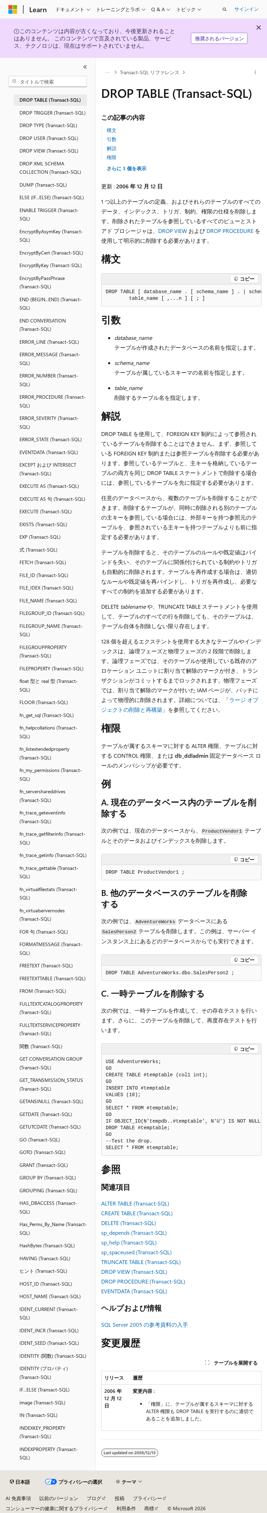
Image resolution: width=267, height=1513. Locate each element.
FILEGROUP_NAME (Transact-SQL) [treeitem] (51, 630)
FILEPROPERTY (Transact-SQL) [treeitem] (51, 668)
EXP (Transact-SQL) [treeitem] (39, 536)
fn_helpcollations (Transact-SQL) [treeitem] (48, 732)
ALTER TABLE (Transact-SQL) (135, 1203)
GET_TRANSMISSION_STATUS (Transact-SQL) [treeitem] (51, 1084)
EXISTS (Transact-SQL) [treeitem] (43, 524)
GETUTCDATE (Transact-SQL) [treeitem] (50, 1126)
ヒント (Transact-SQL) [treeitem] (43, 1271)
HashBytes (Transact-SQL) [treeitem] (47, 1245)
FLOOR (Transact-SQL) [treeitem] (43, 702)
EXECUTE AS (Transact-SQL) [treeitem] (49, 486)
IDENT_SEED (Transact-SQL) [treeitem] (49, 1343)
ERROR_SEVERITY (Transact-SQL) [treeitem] (49, 422)
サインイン (246, 9)
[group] (181, 295)
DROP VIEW (172, 230)
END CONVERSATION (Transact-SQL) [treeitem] (42, 325)
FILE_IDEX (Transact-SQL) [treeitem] (46, 587)
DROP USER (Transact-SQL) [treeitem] (48, 138)
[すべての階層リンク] (107, 72)
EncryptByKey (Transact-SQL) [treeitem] (50, 265)
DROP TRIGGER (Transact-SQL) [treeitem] (52, 112)
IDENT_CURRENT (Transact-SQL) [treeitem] (48, 1313)
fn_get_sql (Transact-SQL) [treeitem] (46, 715)
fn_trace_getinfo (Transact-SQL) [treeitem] (53, 855)
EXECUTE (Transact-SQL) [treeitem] (45, 511)
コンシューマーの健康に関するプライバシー (54, 1508)
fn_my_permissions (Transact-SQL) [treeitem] (50, 774)
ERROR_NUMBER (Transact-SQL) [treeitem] (48, 380)
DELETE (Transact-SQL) (128, 1222)
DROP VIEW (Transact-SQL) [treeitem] (48, 150)
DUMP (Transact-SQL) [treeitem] (43, 184)
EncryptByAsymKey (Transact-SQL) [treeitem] (51, 235)
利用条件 (126, 1508)
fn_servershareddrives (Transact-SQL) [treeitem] (42, 795)
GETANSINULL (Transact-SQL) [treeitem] (51, 1101)
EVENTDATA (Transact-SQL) (134, 1291)
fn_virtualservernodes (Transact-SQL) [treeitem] (42, 914)
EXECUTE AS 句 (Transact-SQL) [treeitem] (52, 499)
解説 (111, 148)
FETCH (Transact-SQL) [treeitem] (42, 562)
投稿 (119, 1498)
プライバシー (147, 1498)
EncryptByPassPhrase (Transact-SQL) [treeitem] (42, 282)
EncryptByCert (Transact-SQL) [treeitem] (51, 252)
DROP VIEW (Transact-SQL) (134, 1271)
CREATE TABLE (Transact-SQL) (137, 1213)
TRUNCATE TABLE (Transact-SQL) (141, 1261)
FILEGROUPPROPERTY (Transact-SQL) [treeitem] (43, 651)
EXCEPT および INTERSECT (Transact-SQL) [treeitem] (47, 469)
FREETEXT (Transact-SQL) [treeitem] (46, 965)
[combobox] (47, 81)
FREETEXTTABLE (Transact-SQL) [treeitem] (52, 978)
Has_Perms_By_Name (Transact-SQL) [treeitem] (53, 1228)
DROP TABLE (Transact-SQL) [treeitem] (50, 99)
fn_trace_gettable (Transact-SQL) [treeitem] (49, 872)
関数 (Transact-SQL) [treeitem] (40, 1046)
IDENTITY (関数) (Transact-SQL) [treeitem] (52, 1355)
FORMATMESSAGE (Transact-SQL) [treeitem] (50, 948)
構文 (111, 130)
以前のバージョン (58, 1498)
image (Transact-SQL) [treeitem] (42, 1402)
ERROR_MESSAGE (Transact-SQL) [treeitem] (49, 358)
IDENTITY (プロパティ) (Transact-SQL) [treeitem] (43, 1372)
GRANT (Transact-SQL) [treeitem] (43, 1165)
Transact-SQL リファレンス (149, 72)
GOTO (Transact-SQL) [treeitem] (42, 1152)
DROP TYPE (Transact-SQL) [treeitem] (48, 125)
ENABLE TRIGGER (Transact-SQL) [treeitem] (49, 214)
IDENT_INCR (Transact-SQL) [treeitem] (49, 1330)
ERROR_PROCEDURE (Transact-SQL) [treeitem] (52, 401)
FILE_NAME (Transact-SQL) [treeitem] (48, 600)
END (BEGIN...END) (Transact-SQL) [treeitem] (50, 303)
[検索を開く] (225, 9)
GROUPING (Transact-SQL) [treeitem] (48, 1190)
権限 (111, 157)
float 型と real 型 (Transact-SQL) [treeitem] (48, 685)
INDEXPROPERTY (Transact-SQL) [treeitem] (48, 1453)
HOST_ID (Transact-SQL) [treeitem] (45, 1283)
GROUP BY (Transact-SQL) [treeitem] (47, 1177)
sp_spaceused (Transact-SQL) (136, 1252)
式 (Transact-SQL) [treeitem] (38, 549)
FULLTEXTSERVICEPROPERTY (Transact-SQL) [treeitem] (49, 1029)
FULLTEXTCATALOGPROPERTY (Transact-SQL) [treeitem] (51, 1008)
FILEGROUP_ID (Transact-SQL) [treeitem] (51, 613)
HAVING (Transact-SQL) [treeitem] (44, 1258)
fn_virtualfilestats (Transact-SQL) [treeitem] (48, 893)
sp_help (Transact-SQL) (129, 1242)
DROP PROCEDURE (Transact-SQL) (143, 1281)
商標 (149, 1508)
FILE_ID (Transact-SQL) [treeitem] (43, 575)
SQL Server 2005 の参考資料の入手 (144, 1324)
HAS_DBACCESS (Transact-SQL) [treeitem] (48, 1207)
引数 (111, 139)
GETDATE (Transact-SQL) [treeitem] (45, 1114)
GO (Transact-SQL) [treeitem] (39, 1139)
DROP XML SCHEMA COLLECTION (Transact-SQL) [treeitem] (50, 168)
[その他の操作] (255, 72)
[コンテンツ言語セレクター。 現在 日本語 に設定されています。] (20, 1482)
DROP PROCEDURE (230, 230)
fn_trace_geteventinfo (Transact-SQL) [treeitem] (42, 817)
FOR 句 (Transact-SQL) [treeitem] (43, 931)
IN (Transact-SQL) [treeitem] (38, 1415)
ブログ (94, 1498)
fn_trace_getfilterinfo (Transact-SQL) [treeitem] (52, 838)
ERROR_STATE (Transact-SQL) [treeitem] (50, 439)
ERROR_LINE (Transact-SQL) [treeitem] (49, 341)
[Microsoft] (12, 9)
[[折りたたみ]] (85, 67)
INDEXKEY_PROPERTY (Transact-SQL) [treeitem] (42, 1432)
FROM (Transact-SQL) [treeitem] (42, 991)
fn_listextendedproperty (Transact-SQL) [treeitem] (44, 753)
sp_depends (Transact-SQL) (134, 1232)
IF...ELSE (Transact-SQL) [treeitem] (44, 1389)
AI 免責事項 (18, 1498)
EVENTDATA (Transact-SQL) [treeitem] (48, 452)
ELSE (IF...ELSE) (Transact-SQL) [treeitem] (51, 197)
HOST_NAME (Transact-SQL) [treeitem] (50, 1296)
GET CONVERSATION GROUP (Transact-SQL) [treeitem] (50, 1063)
